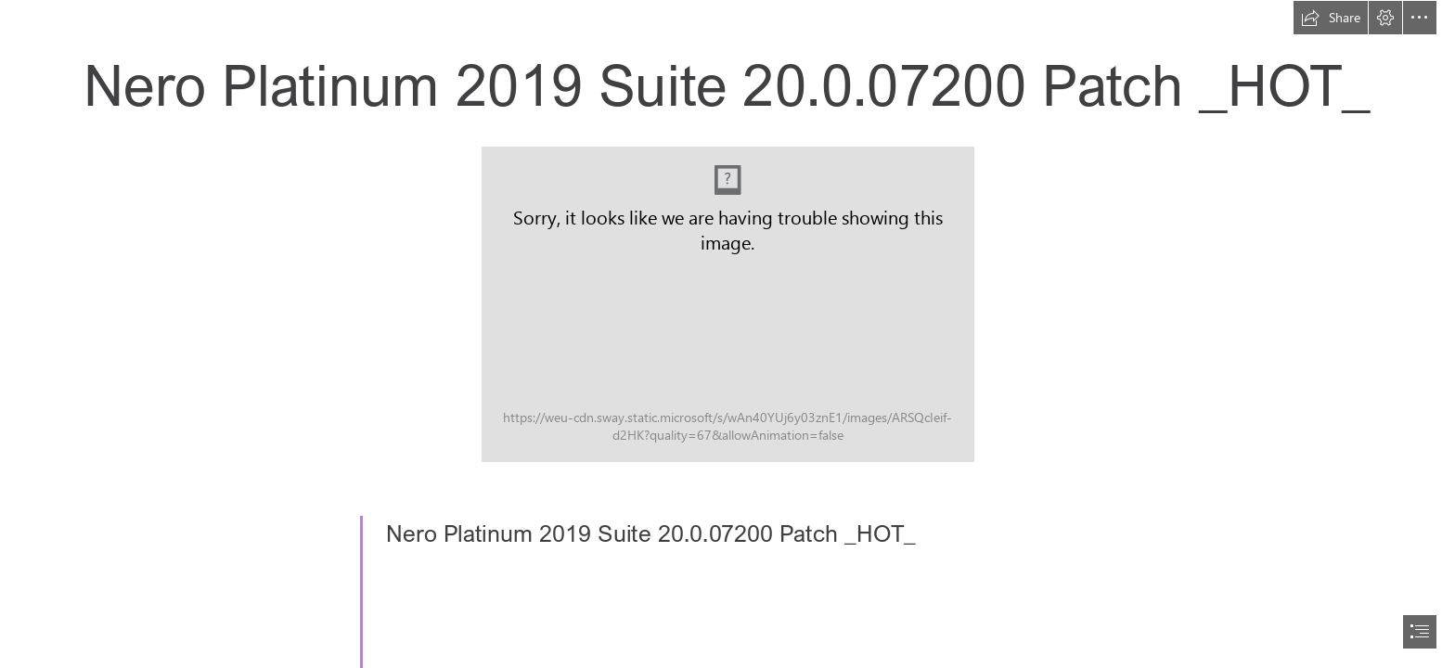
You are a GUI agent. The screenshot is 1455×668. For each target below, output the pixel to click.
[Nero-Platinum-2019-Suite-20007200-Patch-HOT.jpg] (728, 304)
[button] (1331, 17)
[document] (727, 334)
